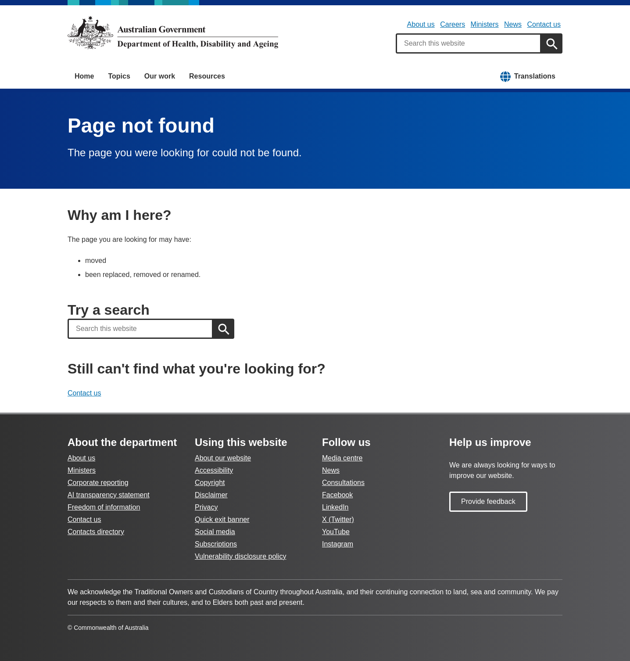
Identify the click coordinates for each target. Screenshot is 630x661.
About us (421, 24)
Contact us (544, 24)
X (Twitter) (338, 519)
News (513, 24)
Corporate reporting (98, 482)
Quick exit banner (222, 519)
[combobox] (468, 43)
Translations (534, 76)
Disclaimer (211, 495)
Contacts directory (96, 531)
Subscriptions (216, 544)
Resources (207, 76)
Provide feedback (488, 501)
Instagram (337, 544)
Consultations (343, 482)
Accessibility (214, 470)
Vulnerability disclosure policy (240, 556)
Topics (119, 76)
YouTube (336, 531)
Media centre (342, 458)
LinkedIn (335, 507)
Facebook (337, 495)
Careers (452, 24)
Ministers (485, 24)
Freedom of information (104, 507)
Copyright (210, 482)
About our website (223, 458)
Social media (215, 531)
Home (84, 76)
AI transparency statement (109, 495)
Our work (159, 76)
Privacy (206, 507)
